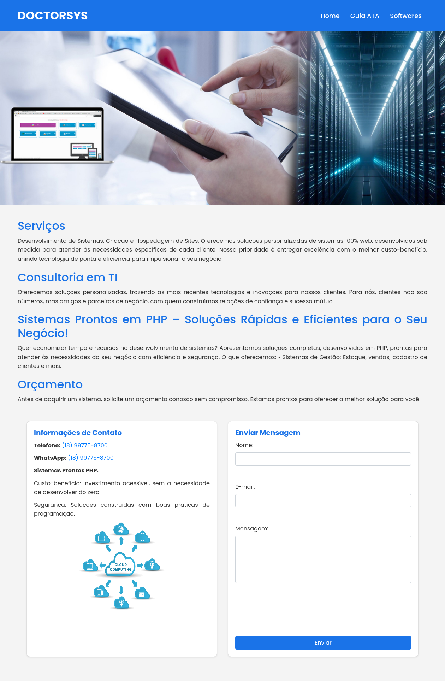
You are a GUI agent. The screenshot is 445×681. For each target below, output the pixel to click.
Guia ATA (364, 15)
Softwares (406, 15)
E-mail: (245, 487)
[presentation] (323, 614)
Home (330, 15)
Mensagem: (251, 528)
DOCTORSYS (53, 15)
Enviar (323, 643)
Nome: (244, 445)
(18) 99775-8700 (84, 445)
